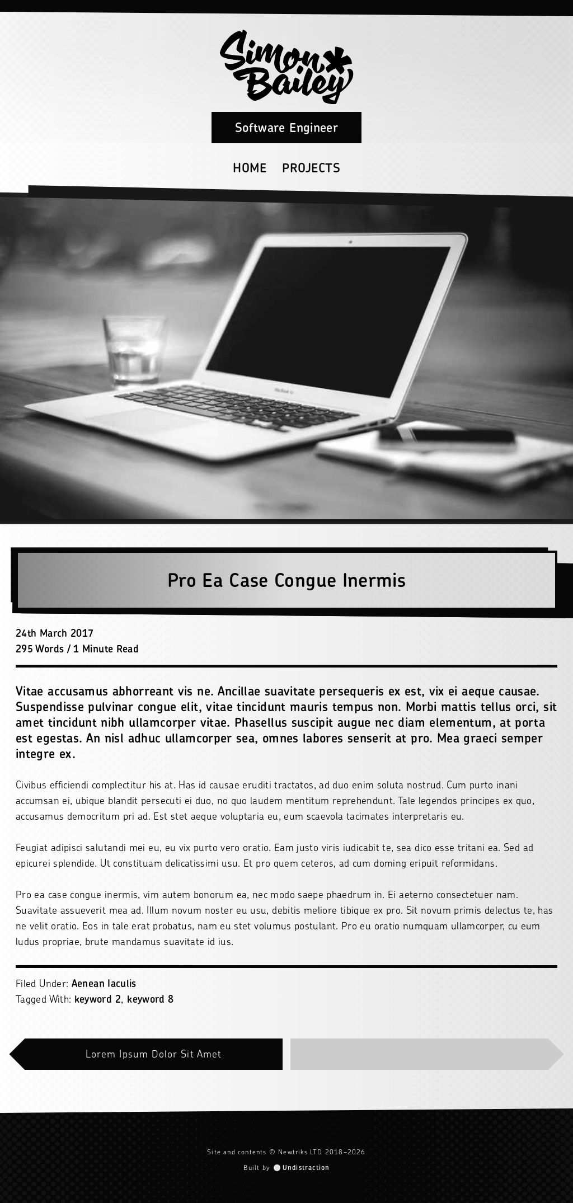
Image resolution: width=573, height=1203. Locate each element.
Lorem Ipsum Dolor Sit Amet (154, 1054)
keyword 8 (150, 999)
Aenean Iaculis (104, 983)
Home (249, 168)
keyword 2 (97, 999)
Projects (311, 168)
